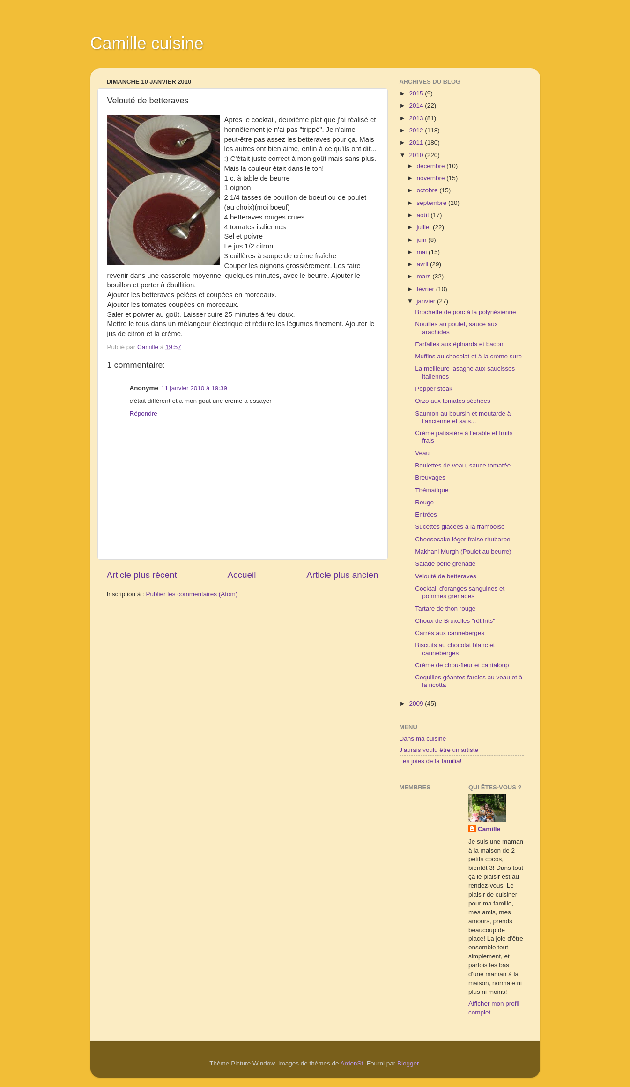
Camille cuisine (147, 43)
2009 (417, 703)
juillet (425, 227)
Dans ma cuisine (423, 738)
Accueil (241, 575)
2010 (417, 155)
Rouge (424, 502)
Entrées (426, 514)
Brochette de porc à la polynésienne (465, 311)
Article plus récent (142, 575)
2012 (417, 130)
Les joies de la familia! (431, 761)
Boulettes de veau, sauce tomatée (463, 465)
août (424, 215)
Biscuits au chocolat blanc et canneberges (455, 649)
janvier (427, 301)
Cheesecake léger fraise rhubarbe (462, 539)
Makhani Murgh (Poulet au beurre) (463, 551)
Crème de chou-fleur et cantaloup (462, 665)
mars (425, 276)
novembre (432, 178)
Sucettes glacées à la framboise (459, 526)
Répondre (143, 413)
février (426, 288)
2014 (417, 105)
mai (423, 251)
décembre (432, 165)
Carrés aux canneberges (449, 632)
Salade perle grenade (445, 563)
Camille (489, 828)
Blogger (408, 1063)
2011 (417, 142)
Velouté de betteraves (445, 576)
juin (423, 239)
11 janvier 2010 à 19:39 (194, 388)
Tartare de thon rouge (445, 608)
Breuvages (430, 477)
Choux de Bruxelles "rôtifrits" (455, 620)
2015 (417, 93)
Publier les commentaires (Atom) (192, 594)
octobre (428, 190)
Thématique (431, 490)
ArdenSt (352, 1063)
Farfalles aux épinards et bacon (459, 344)
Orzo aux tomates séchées (452, 400)
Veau (422, 453)
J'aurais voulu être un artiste (439, 749)
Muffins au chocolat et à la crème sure (468, 356)
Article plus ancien (342, 575)
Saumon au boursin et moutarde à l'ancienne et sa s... (463, 417)
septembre (433, 202)
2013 (417, 118)
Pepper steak (433, 388)
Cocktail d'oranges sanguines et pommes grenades (459, 592)
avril (423, 264)
